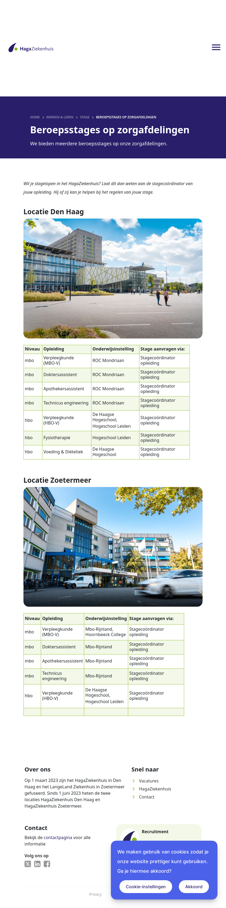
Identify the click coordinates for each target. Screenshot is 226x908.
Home (35, 118)
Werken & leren (60, 118)
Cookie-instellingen (146, 886)
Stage (85, 118)
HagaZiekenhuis (151, 790)
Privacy (95, 895)
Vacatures (145, 782)
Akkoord (194, 886)
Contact (142, 798)
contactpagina (58, 838)
